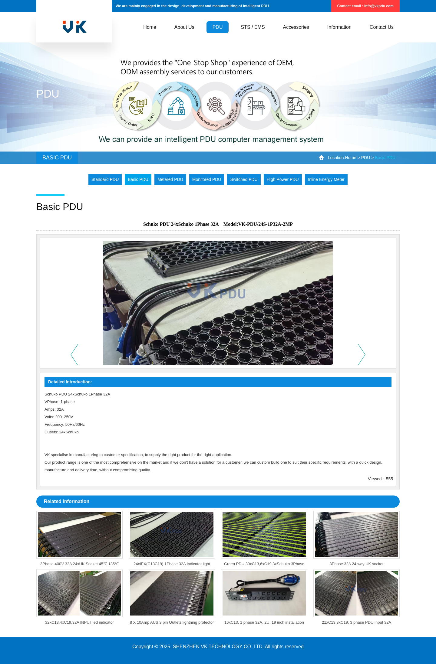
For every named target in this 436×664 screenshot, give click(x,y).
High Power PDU (283, 179)
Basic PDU (138, 179)
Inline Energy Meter (326, 179)
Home (350, 157)
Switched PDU (243, 179)
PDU (365, 157)
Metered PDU (170, 179)
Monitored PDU (206, 179)
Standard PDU (105, 179)
